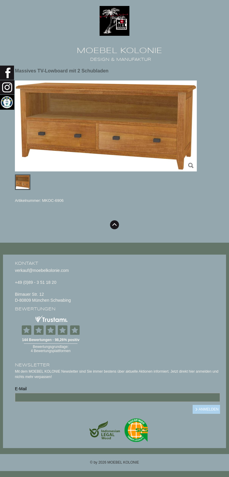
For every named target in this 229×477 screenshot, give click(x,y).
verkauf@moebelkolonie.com (42, 270)
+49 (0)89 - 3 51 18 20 (35, 282)
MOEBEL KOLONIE (119, 51)
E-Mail (21, 388)
